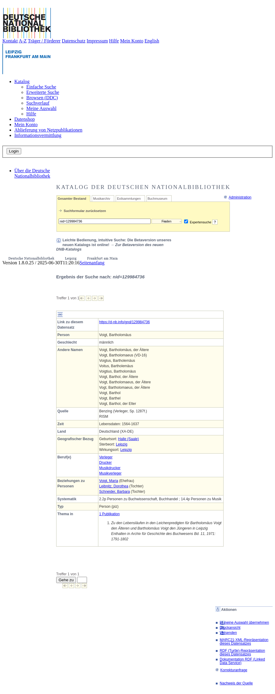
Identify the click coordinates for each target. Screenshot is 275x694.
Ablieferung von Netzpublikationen (48, 129)
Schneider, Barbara (114, 491)
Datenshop (24, 119)
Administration (237, 197)
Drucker (105, 462)
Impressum (97, 40)
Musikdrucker (109, 468)
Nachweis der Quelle (236, 683)
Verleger (106, 457)
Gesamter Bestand (72, 198)
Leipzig (121, 444)
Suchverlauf (37, 103)
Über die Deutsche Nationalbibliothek (32, 173)
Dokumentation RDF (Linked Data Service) (242, 661)
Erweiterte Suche (42, 92)
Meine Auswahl (41, 108)
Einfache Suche (41, 86)
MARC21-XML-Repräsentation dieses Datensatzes (244, 642)
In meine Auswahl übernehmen (244, 622)
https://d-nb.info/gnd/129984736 (124, 322)
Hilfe (114, 40)
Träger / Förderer (44, 40)
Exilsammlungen (128, 198)
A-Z (23, 40)
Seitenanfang (92, 262)
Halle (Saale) (128, 439)
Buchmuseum (157, 198)
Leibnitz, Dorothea (113, 486)
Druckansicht (230, 628)
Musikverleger (110, 473)
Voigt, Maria (108, 481)
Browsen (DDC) (42, 97)
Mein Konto (131, 40)
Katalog (22, 81)
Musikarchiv (101, 198)
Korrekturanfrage (231, 670)
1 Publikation (109, 514)
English (152, 40)
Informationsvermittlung (37, 135)
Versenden (228, 633)
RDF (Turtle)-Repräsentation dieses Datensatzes (242, 652)
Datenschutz (73, 40)
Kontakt (10, 40)
